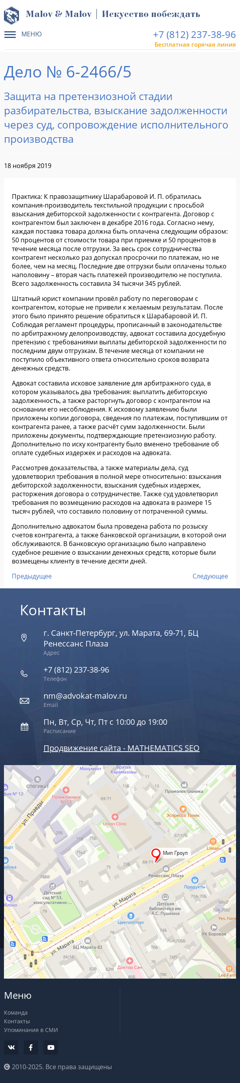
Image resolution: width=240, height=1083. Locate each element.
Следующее (210, 576)
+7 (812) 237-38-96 (194, 34)
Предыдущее (32, 576)
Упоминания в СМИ (31, 1030)
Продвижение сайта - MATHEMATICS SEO (121, 748)
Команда (16, 1012)
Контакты (17, 1021)
